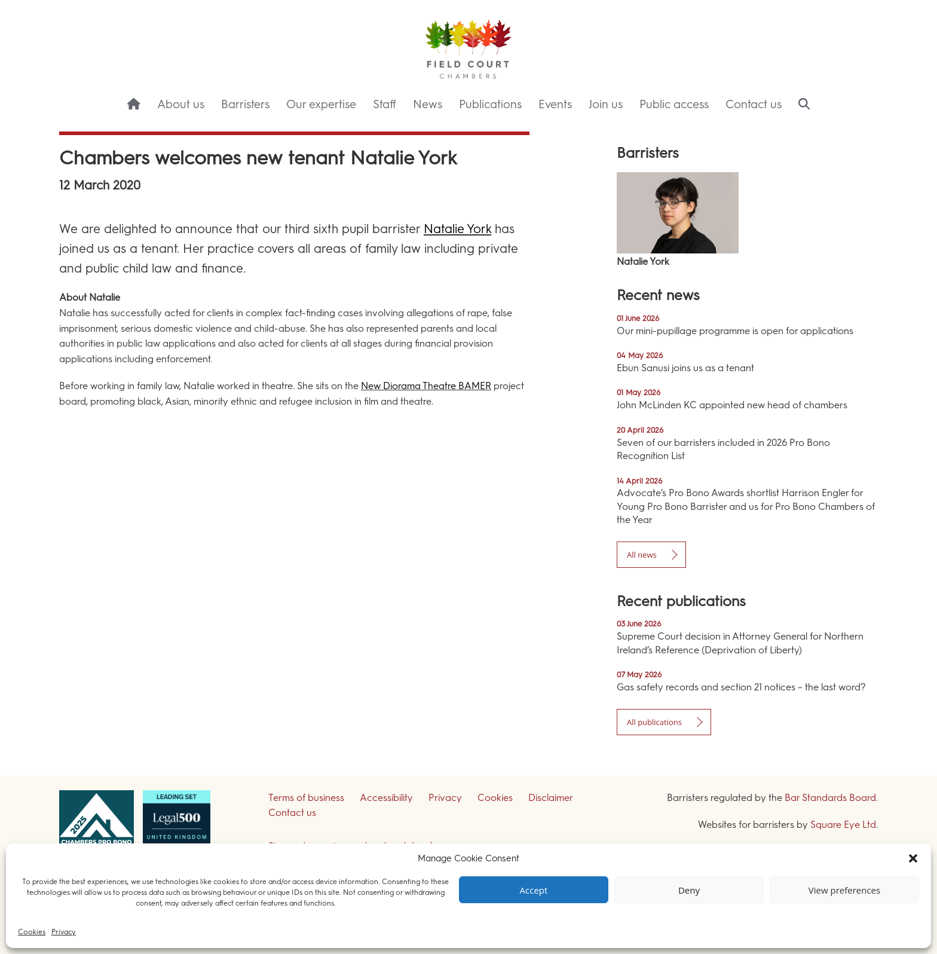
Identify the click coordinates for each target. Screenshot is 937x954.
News (427, 104)
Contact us (753, 104)
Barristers (245, 104)
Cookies (31, 932)
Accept (534, 890)
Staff (384, 104)
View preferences (844, 890)
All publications (654, 722)
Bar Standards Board (830, 797)
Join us (606, 104)
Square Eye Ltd (843, 824)
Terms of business (306, 797)
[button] (913, 858)
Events (555, 104)
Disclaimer (550, 797)
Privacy (63, 932)
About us (180, 104)
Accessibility (386, 797)
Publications (490, 104)
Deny (689, 890)
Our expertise (321, 104)
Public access (674, 104)
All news (642, 554)
